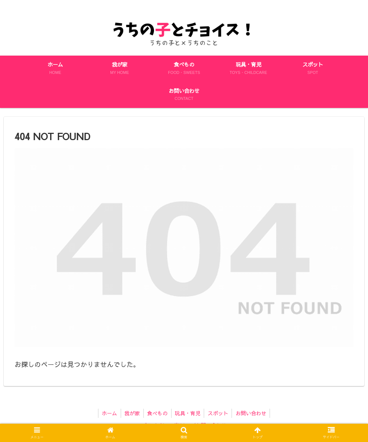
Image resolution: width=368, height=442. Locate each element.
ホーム (108, 413)
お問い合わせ (252, 413)
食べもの (157, 413)
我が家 (131, 413)
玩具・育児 (188, 413)
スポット (219, 413)
